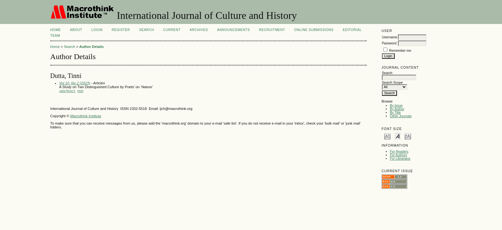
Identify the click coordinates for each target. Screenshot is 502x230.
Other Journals (401, 116)
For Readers (399, 151)
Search (146, 30)
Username (389, 37)
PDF (80, 91)
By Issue (396, 105)
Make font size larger (408, 136)
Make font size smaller (387, 136)
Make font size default (397, 136)
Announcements (233, 30)
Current (171, 30)
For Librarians (400, 158)
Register (121, 30)
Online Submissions (314, 30)
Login (96, 30)
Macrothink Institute (85, 116)
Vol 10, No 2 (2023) (74, 83)
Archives (199, 30)
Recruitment (272, 30)
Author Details (91, 47)
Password (389, 43)
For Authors (398, 155)
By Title (395, 112)
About (76, 30)
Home (55, 30)
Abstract (67, 91)
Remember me (400, 50)
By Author (397, 109)
